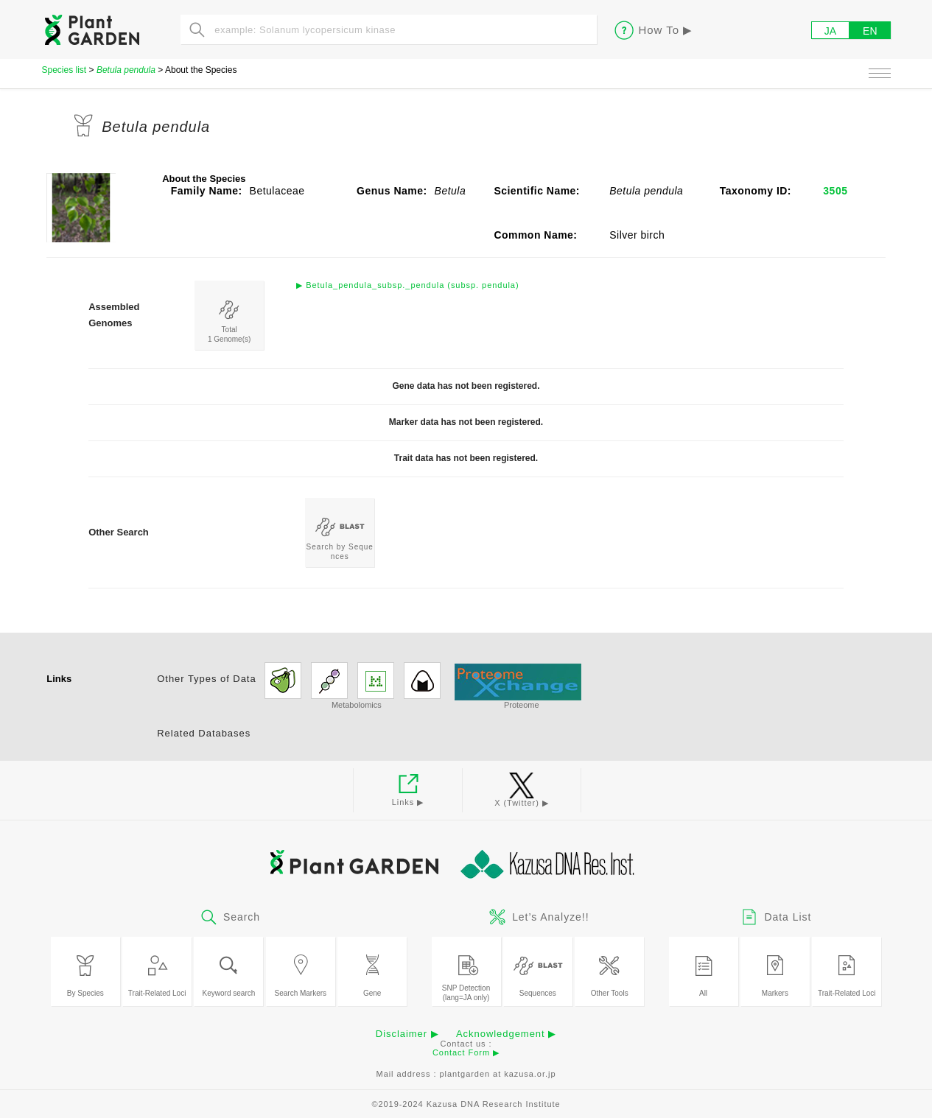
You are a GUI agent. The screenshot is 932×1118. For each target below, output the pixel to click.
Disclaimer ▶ (407, 1033)
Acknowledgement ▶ (506, 1033)
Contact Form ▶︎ (466, 1052)
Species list (64, 70)
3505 (835, 191)
